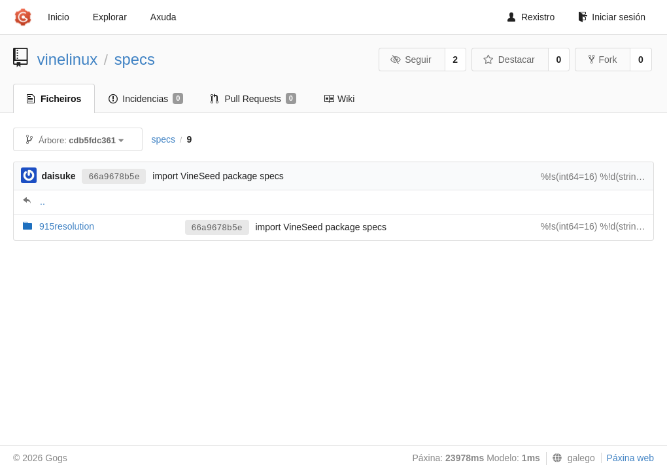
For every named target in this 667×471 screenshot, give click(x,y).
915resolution (66, 226)
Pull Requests (253, 99)
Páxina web (630, 458)
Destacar (509, 59)
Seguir (411, 59)
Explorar (110, 17)
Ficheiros (54, 99)
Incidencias (146, 99)
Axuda (163, 17)
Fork (603, 59)
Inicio (58, 17)
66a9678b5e (113, 177)
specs (134, 59)
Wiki (339, 99)
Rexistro (531, 17)
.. (42, 201)
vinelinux (67, 59)
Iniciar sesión (611, 17)
